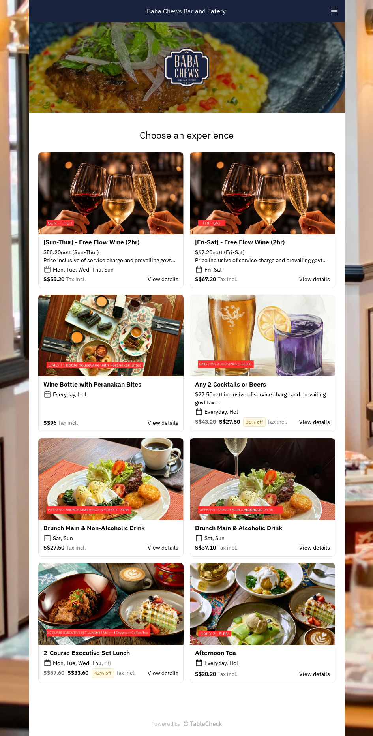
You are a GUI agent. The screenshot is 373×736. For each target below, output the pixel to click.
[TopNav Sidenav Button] (334, 11)
